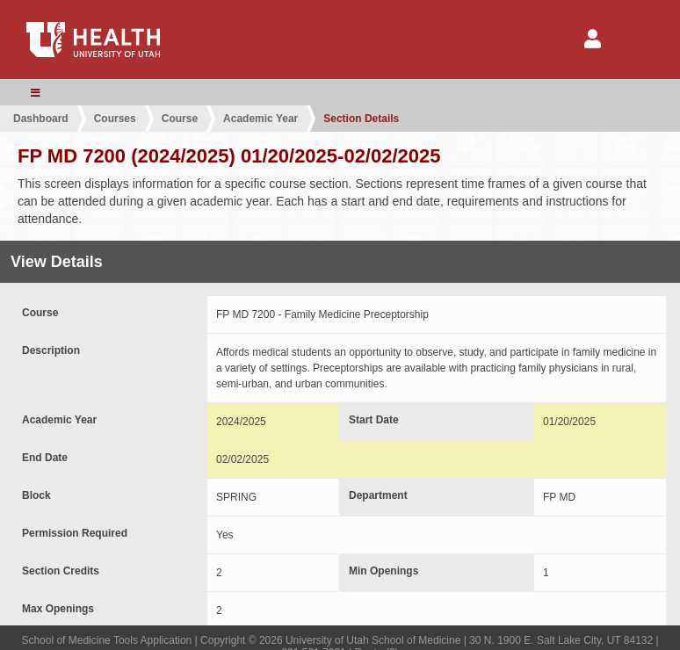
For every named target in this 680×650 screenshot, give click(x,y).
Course (180, 118)
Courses (115, 118)
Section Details (361, 118)
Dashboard (41, 118)
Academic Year (260, 118)
